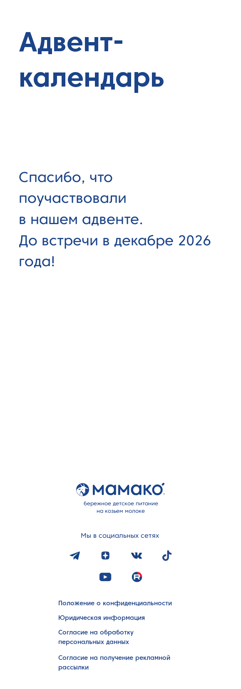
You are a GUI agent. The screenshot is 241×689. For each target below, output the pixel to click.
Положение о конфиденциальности (115, 603)
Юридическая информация (101, 618)
